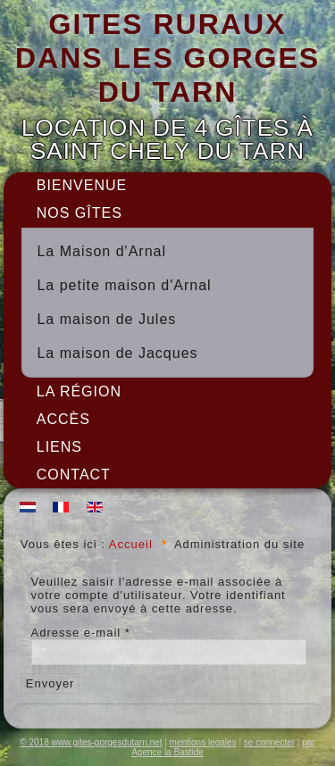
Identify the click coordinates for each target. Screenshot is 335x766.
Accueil (131, 544)
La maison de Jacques (117, 353)
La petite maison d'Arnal (124, 285)
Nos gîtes (79, 213)
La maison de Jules (106, 319)
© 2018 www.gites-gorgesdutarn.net (91, 742)
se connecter (269, 742)
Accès (63, 419)
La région (79, 391)
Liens (59, 446)
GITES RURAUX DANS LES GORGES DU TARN (167, 58)
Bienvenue (82, 185)
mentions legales (203, 742)
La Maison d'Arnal (101, 251)
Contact (74, 474)
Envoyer (50, 683)
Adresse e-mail (80, 632)
